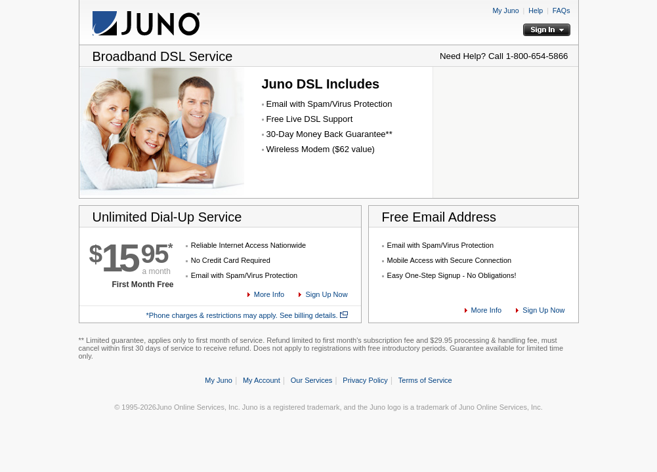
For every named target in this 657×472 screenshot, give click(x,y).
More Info (269, 294)
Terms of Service (425, 380)
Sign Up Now (326, 294)
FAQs (561, 10)
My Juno (505, 10)
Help (535, 10)
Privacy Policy (365, 380)
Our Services (312, 380)
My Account (261, 380)
